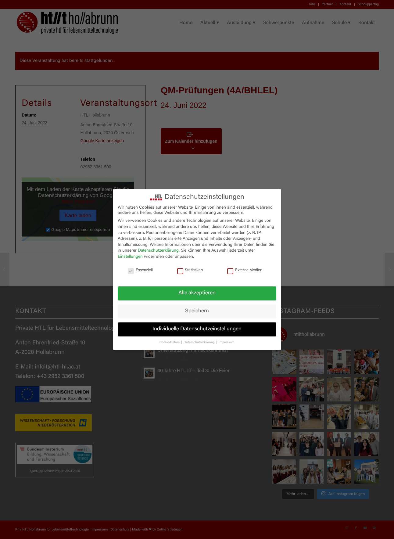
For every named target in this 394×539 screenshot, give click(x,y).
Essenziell (140, 270)
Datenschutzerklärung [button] (200, 342)
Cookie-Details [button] (170, 342)
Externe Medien (244, 270)
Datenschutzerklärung (158, 251)
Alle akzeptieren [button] (197, 293)
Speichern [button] (197, 311)
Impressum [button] (227, 342)
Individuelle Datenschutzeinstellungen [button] (197, 329)
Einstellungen (130, 257)
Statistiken (190, 270)
